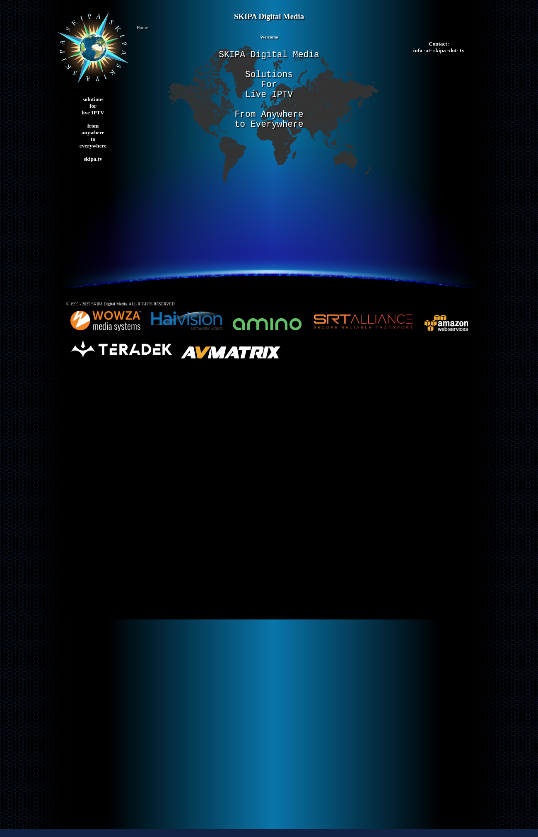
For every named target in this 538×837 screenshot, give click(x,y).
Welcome (269, 36)
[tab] (269, 39)
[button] (269, 29)
